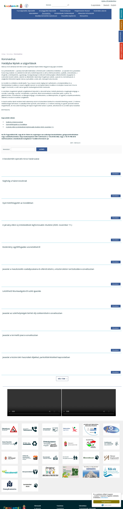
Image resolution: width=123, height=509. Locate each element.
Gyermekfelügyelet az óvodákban (16, 93)
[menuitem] (26, 11)
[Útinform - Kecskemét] (9, 398)
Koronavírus (46, 13)
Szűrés (41, 118)
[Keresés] (59, 5)
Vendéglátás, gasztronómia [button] (65, 492)
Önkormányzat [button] (65, 11)
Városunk (37, 474)
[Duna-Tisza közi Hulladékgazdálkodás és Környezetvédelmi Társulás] (9, 412)
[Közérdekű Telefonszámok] (30, 398)
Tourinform (60, 477)
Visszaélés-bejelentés (68, 16)
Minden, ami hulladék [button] (41, 500)
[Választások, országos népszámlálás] (91, 412)
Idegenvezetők (61, 479)
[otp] (70, 440)
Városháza (120, 36)
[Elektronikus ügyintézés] (70, 398)
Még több (61, 347)
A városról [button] (37, 477)
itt (47, 107)
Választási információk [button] (86, 13)
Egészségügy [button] (38, 483)
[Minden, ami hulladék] (30, 412)
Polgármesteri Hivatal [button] (82, 11)
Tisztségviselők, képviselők (26, 11)
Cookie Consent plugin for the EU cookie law (106, 505)
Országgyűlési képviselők (47, 11)
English (113, 5)
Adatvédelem (33, 13)
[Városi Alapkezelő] (111, 426)
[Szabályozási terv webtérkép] (111, 412)
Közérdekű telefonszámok (42, 479)
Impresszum (7, 497)
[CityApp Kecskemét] (9, 426)
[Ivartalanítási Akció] (30, 454)
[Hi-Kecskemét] (111, 398)
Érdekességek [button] (61, 483)
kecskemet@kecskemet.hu (15, 493)
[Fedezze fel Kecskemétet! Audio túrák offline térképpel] (30, 426)
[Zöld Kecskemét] (9, 440)
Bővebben (104, 498)
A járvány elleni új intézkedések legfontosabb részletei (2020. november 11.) (30, 95)
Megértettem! (106, 502)
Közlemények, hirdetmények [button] (64, 13)
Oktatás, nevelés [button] (39, 489)
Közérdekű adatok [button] (100, 11)
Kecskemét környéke (63, 488)
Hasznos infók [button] (61, 500)
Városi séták (60, 490)
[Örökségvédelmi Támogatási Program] (50, 412)
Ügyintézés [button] (37, 481)
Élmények (60, 485)
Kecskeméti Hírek (107, 474)
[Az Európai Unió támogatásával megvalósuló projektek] (91, 398)
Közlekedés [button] (37, 491)
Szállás (59, 494)
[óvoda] (50, 440)
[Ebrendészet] (91, 426)
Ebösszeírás (84, 16)
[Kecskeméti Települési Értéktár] (50, 426)
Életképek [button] (37, 496)
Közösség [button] (37, 493)
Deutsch (106, 5)
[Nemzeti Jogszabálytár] (70, 412)
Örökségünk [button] (60, 481)
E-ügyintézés (95, 5)
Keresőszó (6, 118)
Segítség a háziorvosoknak (14, 90)
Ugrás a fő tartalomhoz (108, 1)
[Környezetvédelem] (30, 440)
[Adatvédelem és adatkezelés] (50, 398)
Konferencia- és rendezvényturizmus (63, 497)
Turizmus (60, 474)
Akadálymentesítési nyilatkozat (46, 16)
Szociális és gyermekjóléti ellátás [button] (42, 486)
